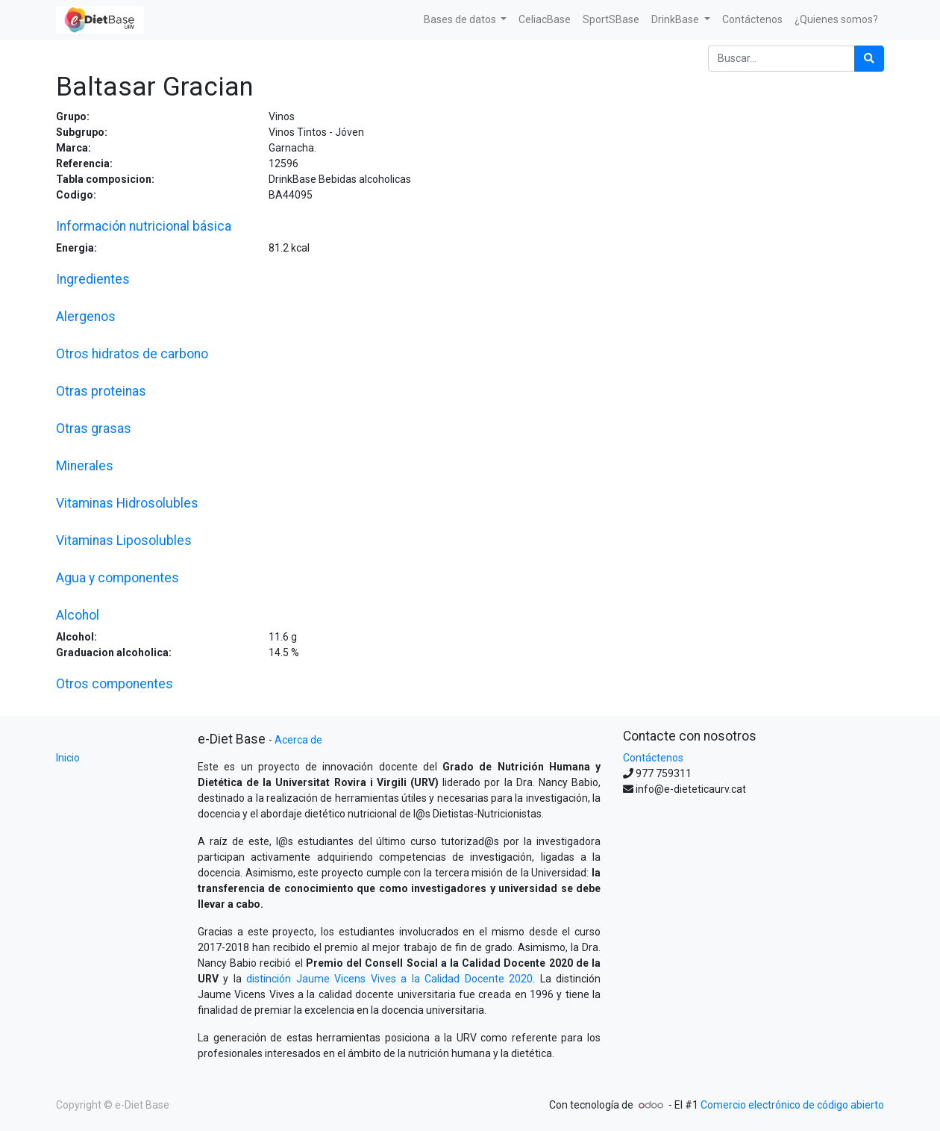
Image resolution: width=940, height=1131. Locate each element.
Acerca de (298, 740)
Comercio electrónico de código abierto (792, 1105)
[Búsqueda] (869, 59)
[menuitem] (545, 20)
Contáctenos (653, 758)
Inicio (68, 758)
